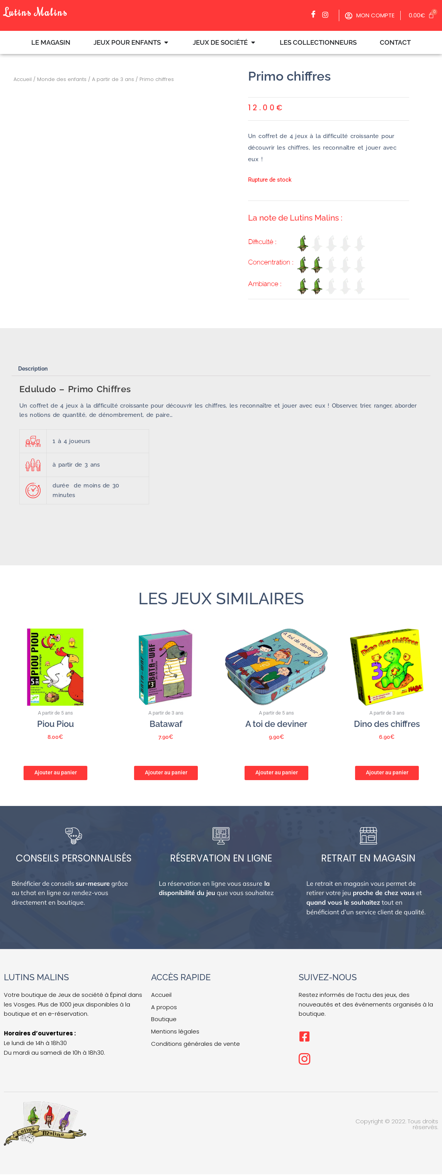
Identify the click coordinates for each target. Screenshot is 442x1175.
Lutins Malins (38, 11)
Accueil (23, 79)
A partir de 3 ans (113, 79)
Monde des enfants (62, 79)
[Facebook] (315, 15)
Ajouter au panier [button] (56, 772)
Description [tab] (35, 368)
